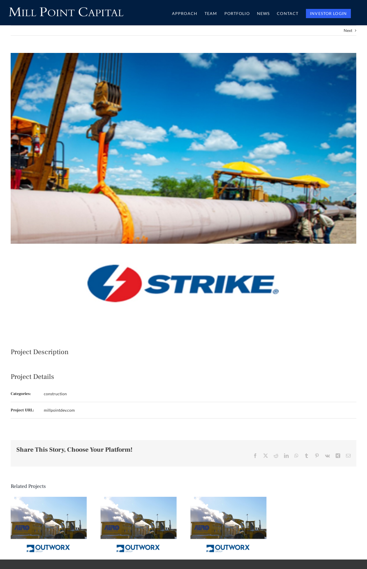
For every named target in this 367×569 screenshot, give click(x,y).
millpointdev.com (59, 410)
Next (348, 30)
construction (55, 393)
